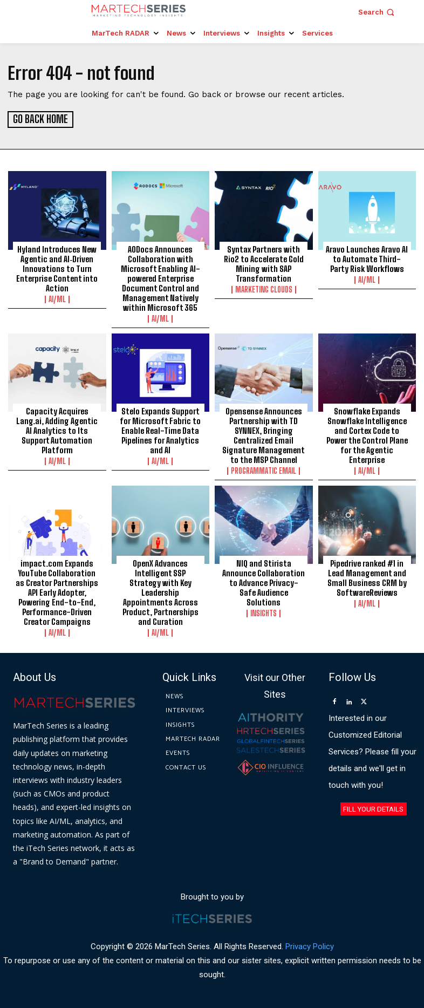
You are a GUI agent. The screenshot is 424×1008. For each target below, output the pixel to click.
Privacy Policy (309, 945)
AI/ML (57, 298)
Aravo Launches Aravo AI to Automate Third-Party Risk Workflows (367, 257)
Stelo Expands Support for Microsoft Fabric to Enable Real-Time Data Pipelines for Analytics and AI (160, 429)
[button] (377, 12)
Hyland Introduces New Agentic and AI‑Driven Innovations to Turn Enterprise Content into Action (57, 267)
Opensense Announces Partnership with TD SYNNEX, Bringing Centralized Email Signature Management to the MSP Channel (263, 434)
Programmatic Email (263, 469)
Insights (263, 612)
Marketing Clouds (263, 288)
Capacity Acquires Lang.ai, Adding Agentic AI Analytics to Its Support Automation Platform (57, 429)
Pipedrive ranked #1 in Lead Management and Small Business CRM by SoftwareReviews (367, 576)
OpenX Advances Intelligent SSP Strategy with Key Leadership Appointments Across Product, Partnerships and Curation (160, 591)
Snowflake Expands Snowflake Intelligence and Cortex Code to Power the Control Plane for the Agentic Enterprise (367, 434)
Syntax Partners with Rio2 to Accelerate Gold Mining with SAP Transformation (264, 262)
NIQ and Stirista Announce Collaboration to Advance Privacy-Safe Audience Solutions (263, 581)
